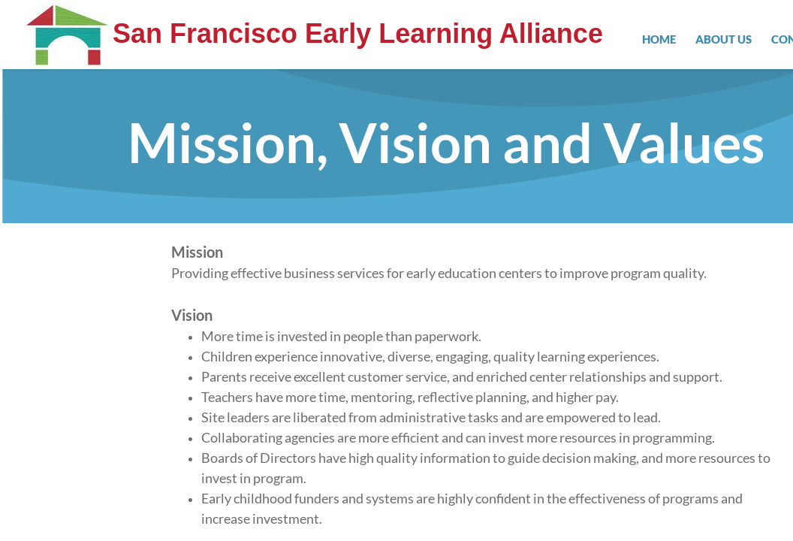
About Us (723, 39)
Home (659, 39)
